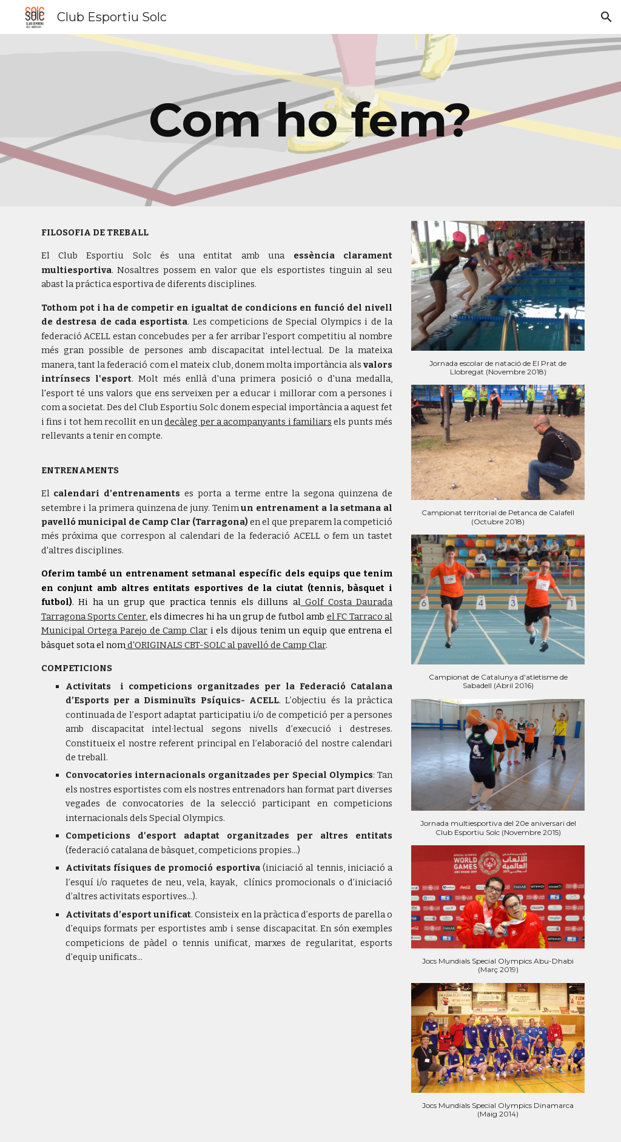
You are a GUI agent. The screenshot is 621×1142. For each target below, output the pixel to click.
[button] (606, 17)
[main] (310, 120)
